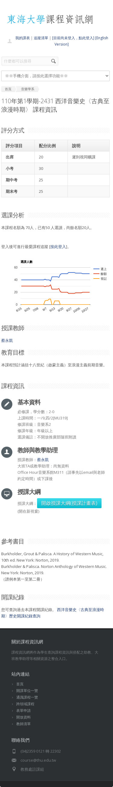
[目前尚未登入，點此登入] (73, 37)
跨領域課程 (25, 703)
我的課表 (22, 37)
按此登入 (58, 246)
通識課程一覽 (27, 697)
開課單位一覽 (27, 690)
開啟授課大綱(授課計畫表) (69, 503)
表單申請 (23, 710)
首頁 (20, 684)
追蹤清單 (41, 37)
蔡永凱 (7, 340)
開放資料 (23, 717)
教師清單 (23, 723)
